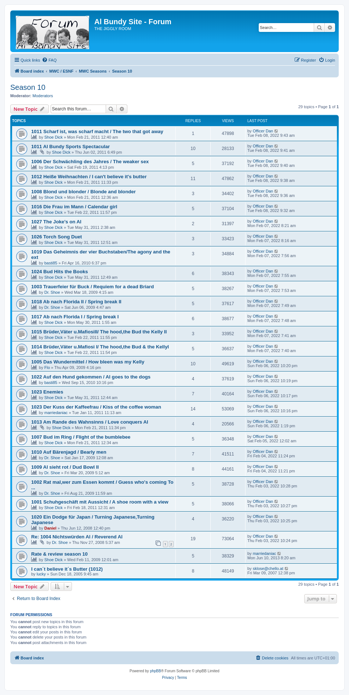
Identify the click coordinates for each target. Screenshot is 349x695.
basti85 (50, 263)
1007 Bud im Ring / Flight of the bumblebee (80, 437)
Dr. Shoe (52, 292)
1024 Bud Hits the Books (59, 271)
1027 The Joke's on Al (56, 221)
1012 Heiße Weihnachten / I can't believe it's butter (89, 176)
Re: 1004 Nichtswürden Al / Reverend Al (77, 536)
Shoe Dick (53, 137)
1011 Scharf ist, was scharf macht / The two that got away (97, 131)
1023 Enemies (47, 392)
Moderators (43, 96)
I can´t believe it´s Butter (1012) (67, 569)
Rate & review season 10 (59, 554)
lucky (41, 574)
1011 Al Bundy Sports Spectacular (70, 146)
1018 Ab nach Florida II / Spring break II (76, 301)
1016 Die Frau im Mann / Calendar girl (74, 206)
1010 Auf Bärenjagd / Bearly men (68, 452)
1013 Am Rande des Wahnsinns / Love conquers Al (89, 422)
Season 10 (28, 87)
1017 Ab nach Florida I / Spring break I (75, 316)
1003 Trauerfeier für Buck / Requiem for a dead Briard (92, 286)
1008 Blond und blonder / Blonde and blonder (83, 191)
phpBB (155, 671)
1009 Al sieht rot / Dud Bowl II (65, 467)
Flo (47, 367)
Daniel (50, 528)
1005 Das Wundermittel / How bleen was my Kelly (87, 362)
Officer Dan (263, 131)
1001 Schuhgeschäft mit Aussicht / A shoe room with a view (99, 502)
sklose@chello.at (268, 568)
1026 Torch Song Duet (56, 236)
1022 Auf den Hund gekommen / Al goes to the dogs (90, 377)
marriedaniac (56, 412)
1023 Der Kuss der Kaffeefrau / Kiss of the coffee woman (96, 407)
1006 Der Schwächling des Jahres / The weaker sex (90, 161)
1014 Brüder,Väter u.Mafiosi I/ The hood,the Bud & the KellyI (100, 347)
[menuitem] (49, 60)
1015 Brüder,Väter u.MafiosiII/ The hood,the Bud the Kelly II (99, 331)
